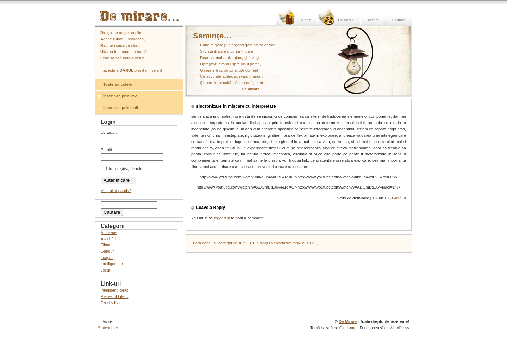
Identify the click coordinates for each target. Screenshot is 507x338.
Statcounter (108, 328)
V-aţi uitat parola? (116, 191)
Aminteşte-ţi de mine (123, 169)
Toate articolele (117, 84)
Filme (105, 245)
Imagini (107, 257)
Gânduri (399, 198)
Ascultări (108, 239)
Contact (398, 20)
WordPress (399, 328)
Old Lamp (348, 328)
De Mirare (348, 321)
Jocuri (106, 270)
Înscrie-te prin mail (120, 108)
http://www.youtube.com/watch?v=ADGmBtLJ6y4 (298, 187)
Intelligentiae (112, 264)
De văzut (345, 20)
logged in (222, 218)
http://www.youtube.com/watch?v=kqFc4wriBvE (299, 177)
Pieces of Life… (114, 296)
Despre (372, 20)
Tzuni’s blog (111, 303)
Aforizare (109, 232)
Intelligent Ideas (114, 290)
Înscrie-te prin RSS (120, 96)
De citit (305, 20)
